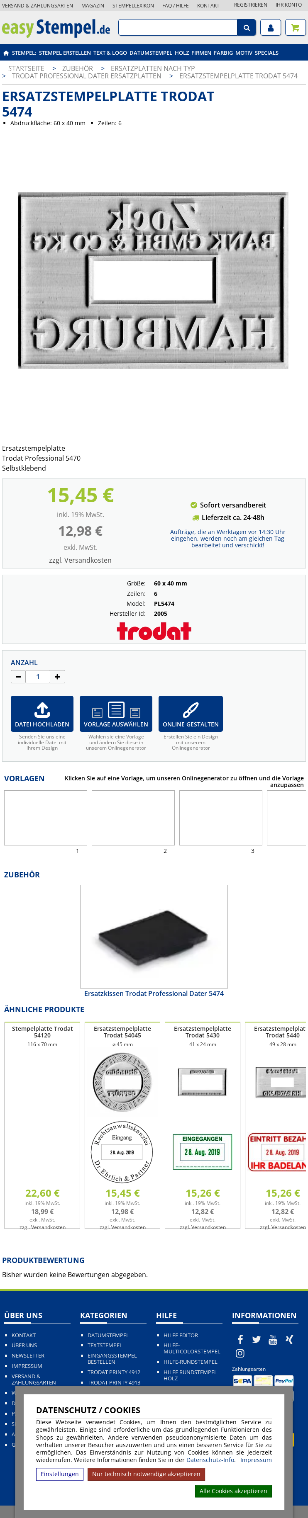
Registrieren (250, 4)
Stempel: (24, 52)
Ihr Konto (289, 4)
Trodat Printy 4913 (114, 1383)
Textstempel (105, 1345)
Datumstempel (151, 52)
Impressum (256, 1460)
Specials (267, 52)
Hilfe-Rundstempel (191, 1362)
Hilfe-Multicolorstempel (192, 1348)
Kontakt (208, 5)
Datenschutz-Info (210, 1460)
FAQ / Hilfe (175, 5)
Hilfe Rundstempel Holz (190, 1375)
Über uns (24, 1345)
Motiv (243, 52)
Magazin (92, 5)
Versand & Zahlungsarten (37, 5)
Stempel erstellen (65, 52)
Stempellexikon (133, 5)
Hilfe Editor (181, 1335)
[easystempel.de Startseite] (56, 35)
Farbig (223, 52)
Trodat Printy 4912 (114, 1372)
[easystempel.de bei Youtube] (273, 1339)
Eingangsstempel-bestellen (113, 1359)
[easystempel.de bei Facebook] (240, 1339)
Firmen (201, 52)
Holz (182, 52)
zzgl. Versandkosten (80, 560)
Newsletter (28, 1356)
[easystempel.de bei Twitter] (257, 1339)
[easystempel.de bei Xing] (290, 1339)
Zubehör (16, 69)
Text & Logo (110, 52)
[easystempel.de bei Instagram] (240, 1353)
